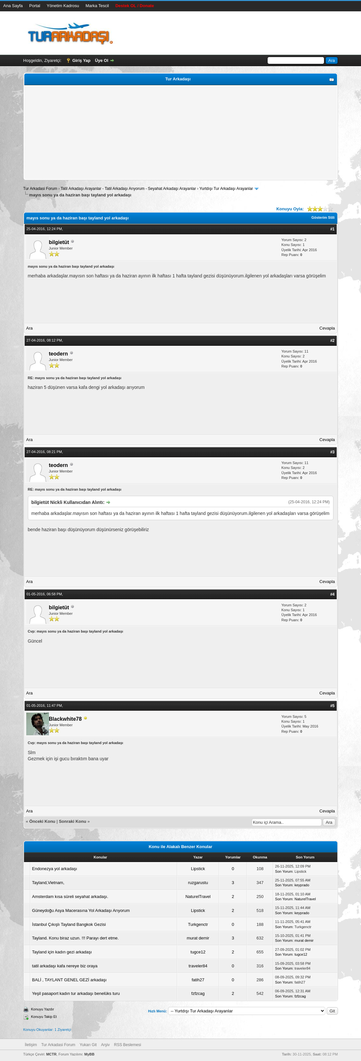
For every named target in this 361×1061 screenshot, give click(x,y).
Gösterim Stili (323, 217)
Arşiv (105, 1045)
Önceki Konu (42, 821)
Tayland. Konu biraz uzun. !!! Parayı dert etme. (75, 938)
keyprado (302, 885)
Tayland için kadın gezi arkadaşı (62, 952)
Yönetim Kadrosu (63, 5)
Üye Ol (101, 60)
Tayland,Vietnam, (48, 882)
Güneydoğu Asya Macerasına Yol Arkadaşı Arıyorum (81, 910)
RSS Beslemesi (127, 1045)
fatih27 (198, 979)
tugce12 (197, 952)
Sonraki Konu (72, 821)
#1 (332, 229)
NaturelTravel (198, 896)
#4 (332, 594)
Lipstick (198, 868)
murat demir (198, 938)
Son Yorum (284, 871)
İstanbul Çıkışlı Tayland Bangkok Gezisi (69, 924)
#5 (332, 706)
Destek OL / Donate (134, 5)
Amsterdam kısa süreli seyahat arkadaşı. (70, 896)
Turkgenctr (198, 924)
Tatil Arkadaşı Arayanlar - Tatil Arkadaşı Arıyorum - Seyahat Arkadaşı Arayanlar (129, 188)
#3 (332, 452)
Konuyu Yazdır (42, 1009)
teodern (58, 353)
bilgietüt (59, 242)
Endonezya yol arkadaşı (54, 868)
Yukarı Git (88, 1045)
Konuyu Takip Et (44, 1017)
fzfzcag (198, 993)
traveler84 (198, 965)
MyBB (89, 1054)
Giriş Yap (81, 60)
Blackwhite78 (65, 719)
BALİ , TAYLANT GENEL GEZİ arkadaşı (69, 979)
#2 (332, 340)
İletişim (31, 1045)
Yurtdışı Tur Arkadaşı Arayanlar (226, 188)
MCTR (51, 1054)
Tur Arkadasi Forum (40, 188)
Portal (34, 5)
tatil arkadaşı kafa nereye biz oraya (65, 965)
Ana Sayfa (13, 5)
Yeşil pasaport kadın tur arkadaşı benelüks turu (76, 993)
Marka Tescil (97, 5)
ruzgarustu (198, 882)
